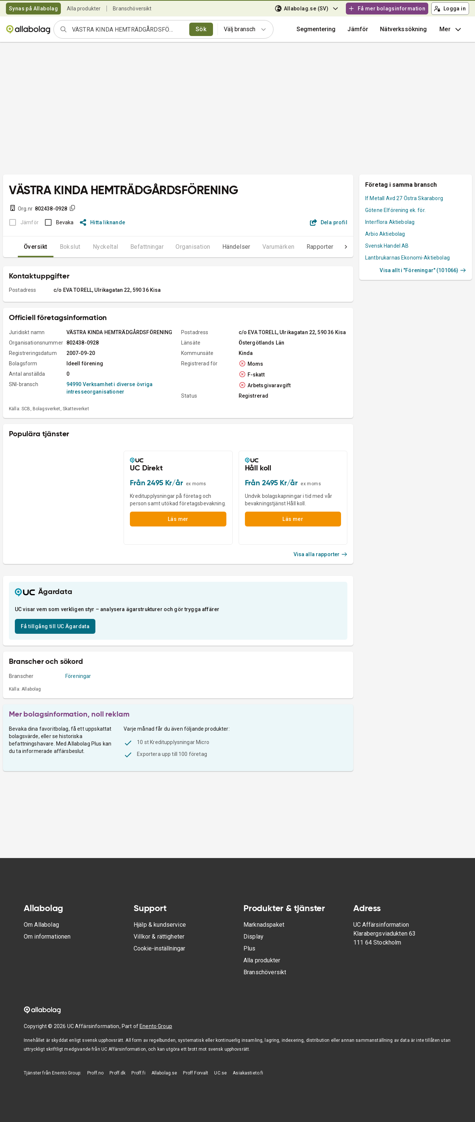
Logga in (450, 9)
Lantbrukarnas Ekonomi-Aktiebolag (407, 258)
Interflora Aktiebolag (390, 222)
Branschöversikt (132, 9)
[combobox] (128, 29)
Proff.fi (138, 1073)
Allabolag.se (164, 1073)
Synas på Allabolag (33, 9)
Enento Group (156, 1026)
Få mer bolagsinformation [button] (386, 9)
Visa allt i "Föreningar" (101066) (423, 270)
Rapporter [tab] (305, 246)
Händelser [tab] (221, 246)
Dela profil (328, 222)
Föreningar (78, 676)
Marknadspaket (263, 924)
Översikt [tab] (21, 246)
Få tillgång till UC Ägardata (55, 626)
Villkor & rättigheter (159, 936)
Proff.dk (117, 1073)
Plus (249, 948)
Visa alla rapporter (321, 554)
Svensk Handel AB (387, 246)
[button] (357, 29)
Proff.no (95, 1073)
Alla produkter (84, 9)
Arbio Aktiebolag (385, 234)
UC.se (220, 1073)
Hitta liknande (102, 222)
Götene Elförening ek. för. (395, 210)
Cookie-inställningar (159, 948)
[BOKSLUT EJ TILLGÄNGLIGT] (22, 222)
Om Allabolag (41, 924)
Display (253, 936)
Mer (451, 29)
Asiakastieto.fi (248, 1073)
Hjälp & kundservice (160, 924)
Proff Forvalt (195, 1073)
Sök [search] (201, 29)
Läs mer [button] (178, 519)
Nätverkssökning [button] (403, 29)
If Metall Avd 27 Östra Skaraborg (404, 198)
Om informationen (47, 936)
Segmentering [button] (316, 29)
